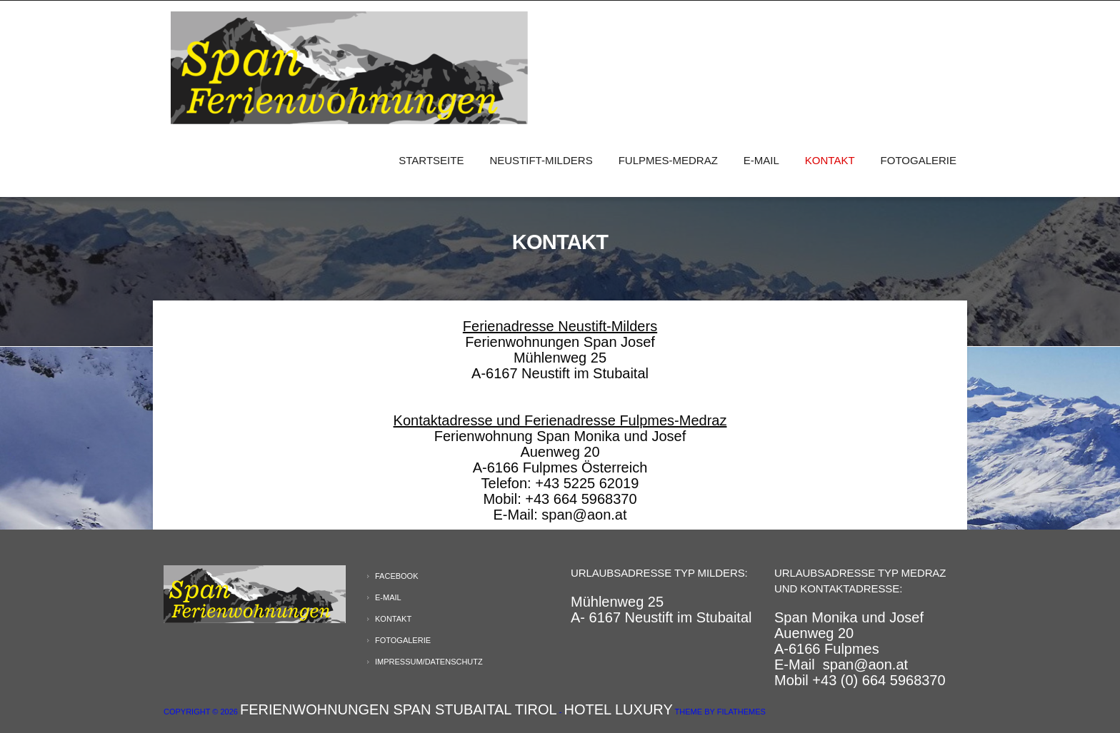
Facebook (397, 576)
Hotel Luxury (618, 709)
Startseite (431, 160)
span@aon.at (865, 664)
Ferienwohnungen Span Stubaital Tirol (398, 709)
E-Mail (761, 160)
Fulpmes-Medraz (668, 160)
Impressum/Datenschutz (429, 661)
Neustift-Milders (540, 160)
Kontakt (830, 160)
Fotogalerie (918, 160)
